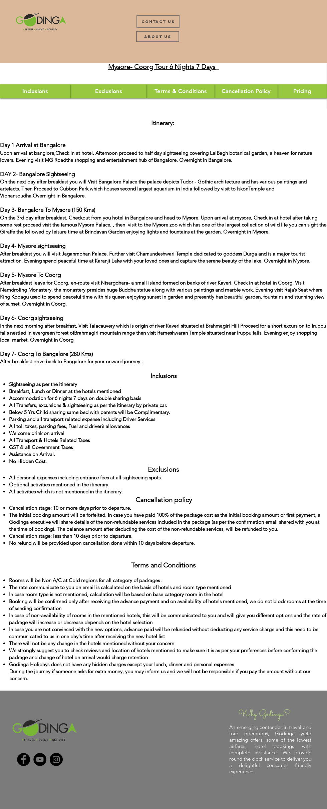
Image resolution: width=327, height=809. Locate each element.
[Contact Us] (158, 21)
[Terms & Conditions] (180, 91)
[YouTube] (39, 759)
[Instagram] (56, 759)
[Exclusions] (108, 91)
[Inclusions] (35, 91)
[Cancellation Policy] (246, 91)
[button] (302, 91)
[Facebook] (23, 759)
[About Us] (157, 36)
